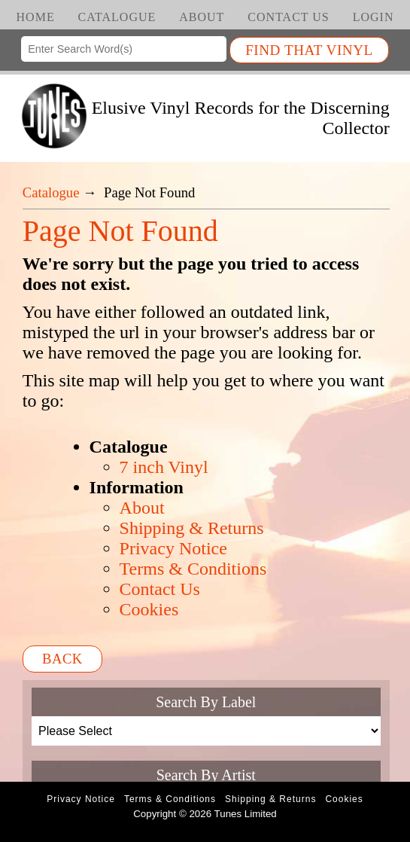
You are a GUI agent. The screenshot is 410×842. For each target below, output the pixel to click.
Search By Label (206, 702)
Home (36, 17)
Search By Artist (206, 775)
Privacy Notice (173, 548)
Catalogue (117, 17)
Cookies (149, 609)
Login (373, 17)
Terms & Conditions (193, 568)
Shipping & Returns (192, 528)
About (201, 17)
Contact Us (288, 17)
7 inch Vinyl (164, 467)
